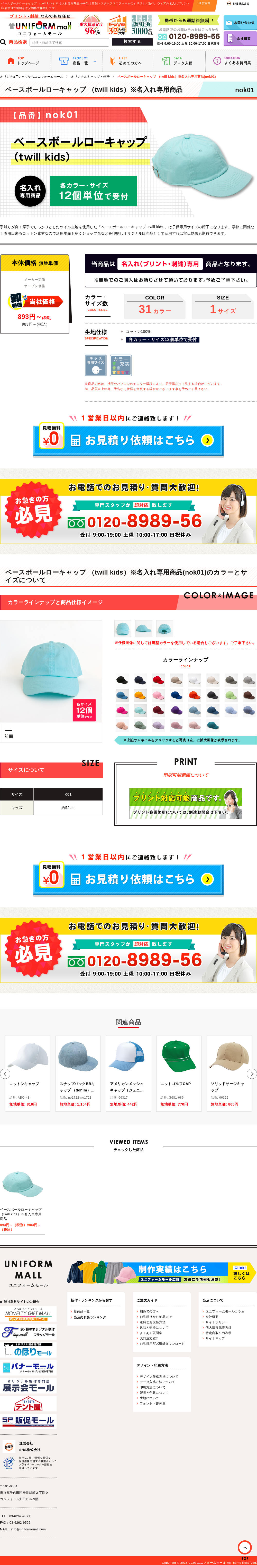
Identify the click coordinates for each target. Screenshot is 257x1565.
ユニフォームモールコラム (225, 1311)
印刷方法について (153, 1387)
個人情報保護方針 (218, 1327)
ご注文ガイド (147, 1300)
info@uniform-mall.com (28, 1529)
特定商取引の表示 (218, 1333)
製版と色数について (154, 1393)
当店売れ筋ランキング (90, 1317)
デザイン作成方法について (159, 1376)
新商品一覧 (82, 1311)
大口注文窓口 (149, 1338)
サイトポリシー (217, 1322)
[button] (5, 1074)
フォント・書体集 (153, 1403)
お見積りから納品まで (156, 1317)
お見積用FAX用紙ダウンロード (162, 1344)
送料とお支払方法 (153, 1322)
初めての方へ (149, 1311)
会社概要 (212, 1317)
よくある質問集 (151, 1333)
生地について (149, 1398)
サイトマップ (215, 1338)
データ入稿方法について (157, 1382)
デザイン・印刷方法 (152, 1365)
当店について (213, 1300)
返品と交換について (154, 1327)
